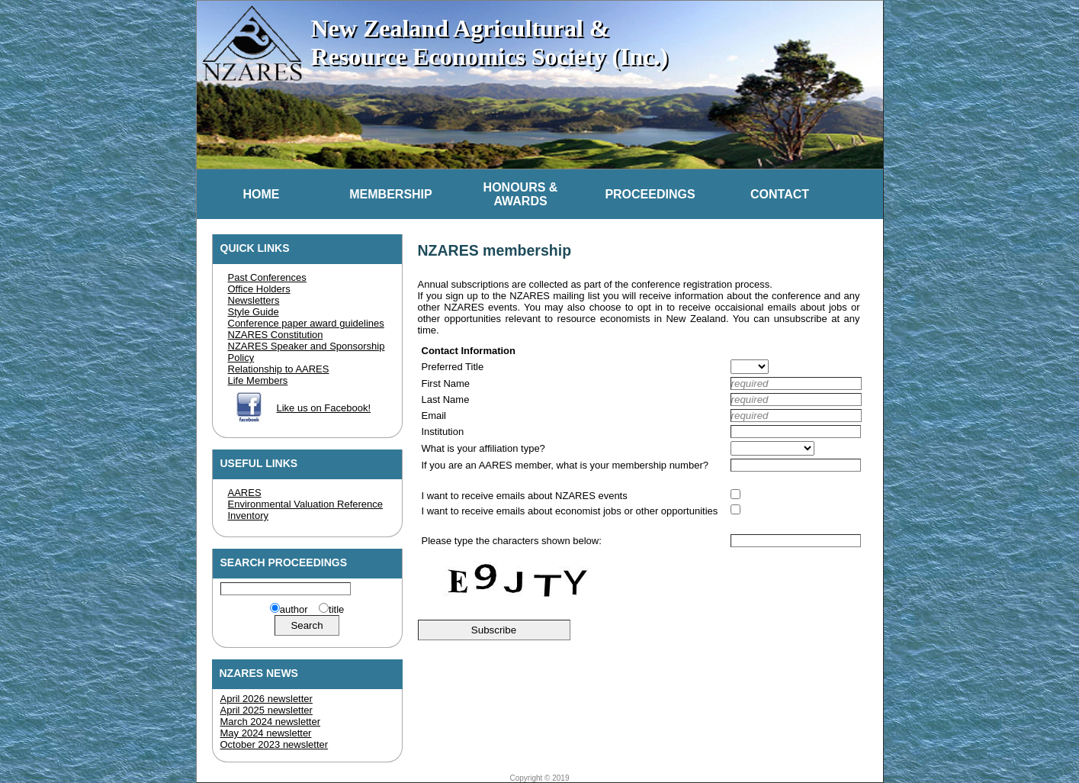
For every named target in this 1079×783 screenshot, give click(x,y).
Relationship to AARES (278, 369)
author (294, 609)
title (336, 609)
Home (261, 194)
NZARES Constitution (275, 334)
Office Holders (259, 289)
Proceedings (650, 194)
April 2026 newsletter (266, 698)
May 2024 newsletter (266, 733)
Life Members (258, 380)
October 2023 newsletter (274, 744)
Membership (390, 194)
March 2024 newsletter (270, 721)
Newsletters (254, 300)
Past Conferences (267, 277)
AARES (245, 492)
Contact (779, 194)
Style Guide (253, 311)
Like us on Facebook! (324, 408)
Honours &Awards (520, 194)
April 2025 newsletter (266, 710)
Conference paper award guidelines (306, 323)
